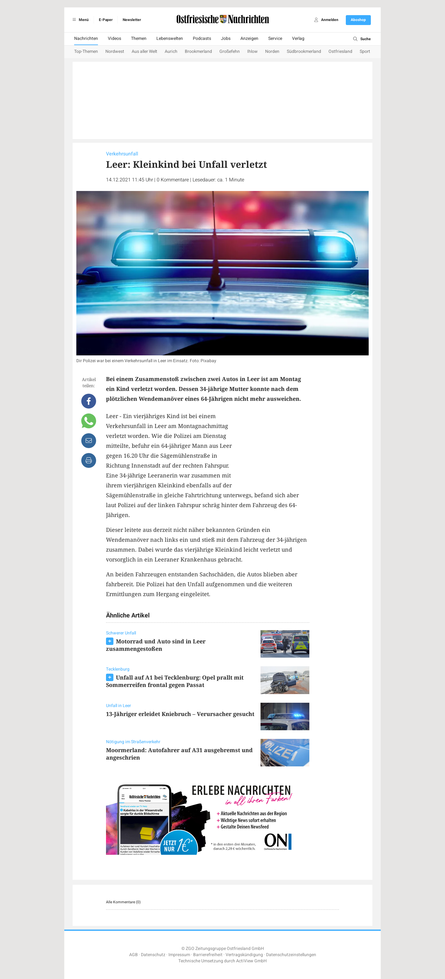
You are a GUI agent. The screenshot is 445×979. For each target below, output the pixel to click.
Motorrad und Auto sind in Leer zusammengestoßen (156, 645)
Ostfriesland (340, 51)
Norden (272, 51)
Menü (79, 19)
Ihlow (252, 51)
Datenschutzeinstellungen (291, 954)
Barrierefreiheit (207, 954)
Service (275, 38)
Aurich (171, 51)
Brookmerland (198, 51)
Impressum (179, 954)
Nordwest (114, 51)
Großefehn (229, 51)
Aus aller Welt (144, 51)
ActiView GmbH (251, 961)
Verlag (298, 38)
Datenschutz (153, 954)
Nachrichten (86, 38)
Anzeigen (249, 38)
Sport (365, 51)
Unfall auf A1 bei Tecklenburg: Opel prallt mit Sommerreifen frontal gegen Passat (175, 681)
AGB (133, 954)
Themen (138, 38)
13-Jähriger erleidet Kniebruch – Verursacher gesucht (180, 714)
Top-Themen (86, 51)
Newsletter (132, 19)
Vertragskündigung (244, 954)
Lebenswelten (169, 38)
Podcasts (202, 38)
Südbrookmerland (304, 51)
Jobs (226, 38)
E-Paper (105, 19)
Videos (114, 38)
